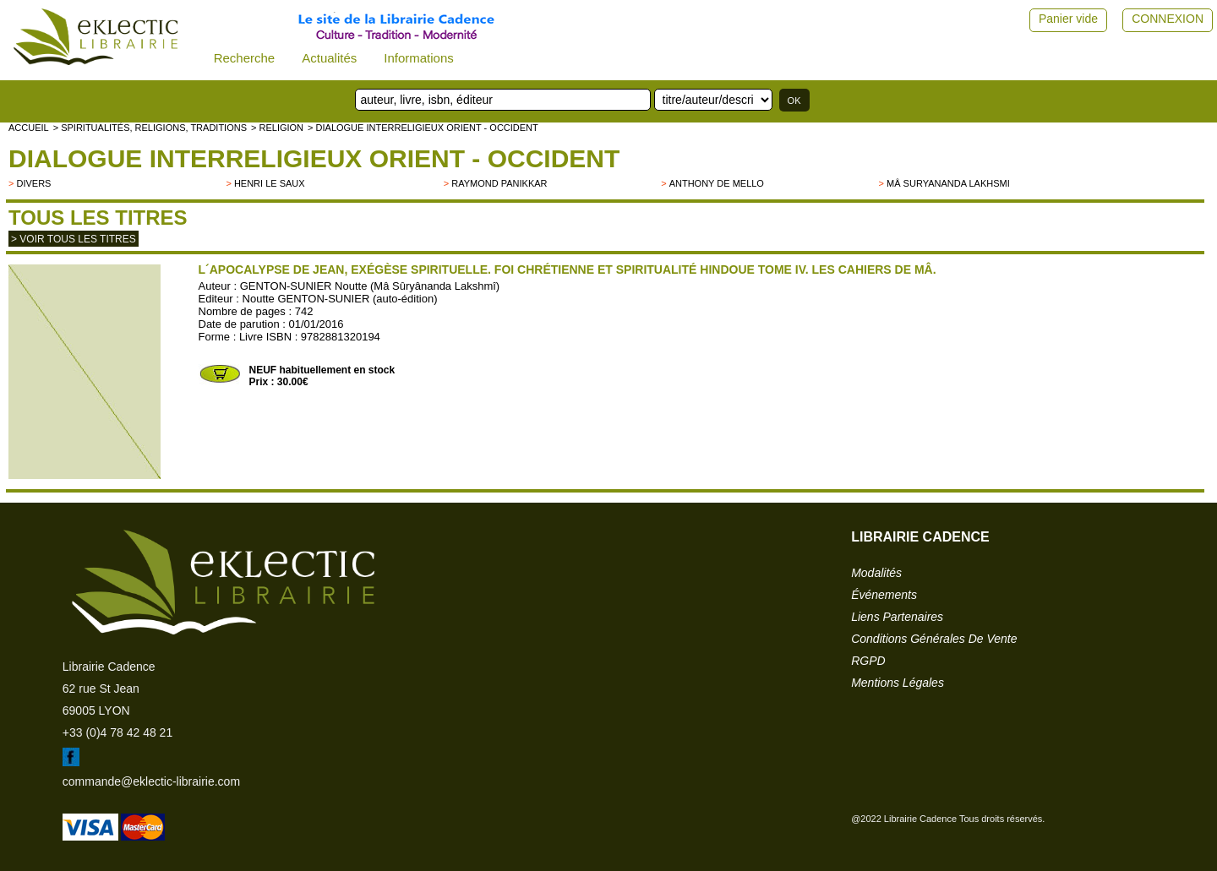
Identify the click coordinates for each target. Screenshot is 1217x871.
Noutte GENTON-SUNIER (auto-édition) (340, 298)
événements (884, 595)
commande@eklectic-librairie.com (151, 781)
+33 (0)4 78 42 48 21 (117, 732)
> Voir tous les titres (73, 239)
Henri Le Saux (269, 183)
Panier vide (1068, 18)
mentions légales (897, 682)
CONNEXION (1167, 18)
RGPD (868, 660)
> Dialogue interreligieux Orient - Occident (423, 127)
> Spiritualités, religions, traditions (150, 127)
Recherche (245, 58)
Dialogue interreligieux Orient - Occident (313, 158)
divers (33, 183)
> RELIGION (277, 127)
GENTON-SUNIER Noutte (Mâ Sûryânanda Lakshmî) (370, 286)
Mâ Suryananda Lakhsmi (948, 183)
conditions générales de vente (934, 638)
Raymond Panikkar (499, 183)
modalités (876, 573)
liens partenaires (897, 616)
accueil (28, 127)
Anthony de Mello (716, 183)
